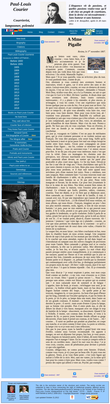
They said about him (21, 121)
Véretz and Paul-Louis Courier (20, 157)
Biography (20, 43)
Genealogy (21, 170)
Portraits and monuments (21, 153)
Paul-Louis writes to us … (21, 165)
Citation (61, 32)
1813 (16, 92)
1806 (16, 70)
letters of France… (17, 58)
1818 (16, 108)
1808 (16, 76)
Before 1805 (16, 64)
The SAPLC (21, 161)
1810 (16, 83)
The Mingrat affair (21, 139)
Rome (96, 71)
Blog (41, 32)
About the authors (73, 32)
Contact (51, 32)
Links (21, 178)
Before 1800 (16, 61)
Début (74, 376)
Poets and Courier (21, 149)
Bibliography (20, 51)
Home (30, 32)
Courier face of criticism (20, 125)
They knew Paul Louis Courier (21, 129)
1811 (16, 86)
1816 (16, 102)
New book (20, 38)
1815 (16, 98)
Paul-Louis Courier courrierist (21, 54)
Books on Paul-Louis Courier (21, 113)
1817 (16, 105)
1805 (16, 67)
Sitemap (20, 182)
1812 (16, 89)
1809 (16, 80)
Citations (21, 47)
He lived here (21, 117)
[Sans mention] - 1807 (50, 42)
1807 (16, 73)
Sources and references (21, 174)
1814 (16, 95)
